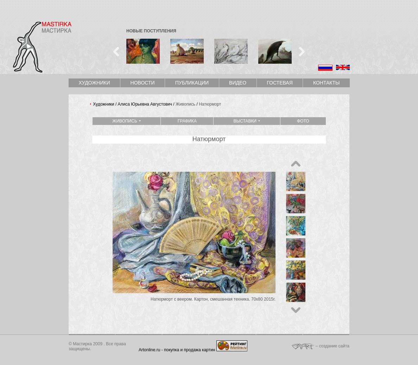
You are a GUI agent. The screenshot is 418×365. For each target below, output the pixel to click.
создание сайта (334, 346)
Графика (187, 121)
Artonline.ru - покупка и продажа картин (177, 349)
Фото (303, 121)
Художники (94, 83)
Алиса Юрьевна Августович (145, 104)
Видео (237, 83)
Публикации (192, 83)
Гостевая (280, 83)
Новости (143, 83)
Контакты (326, 83)
